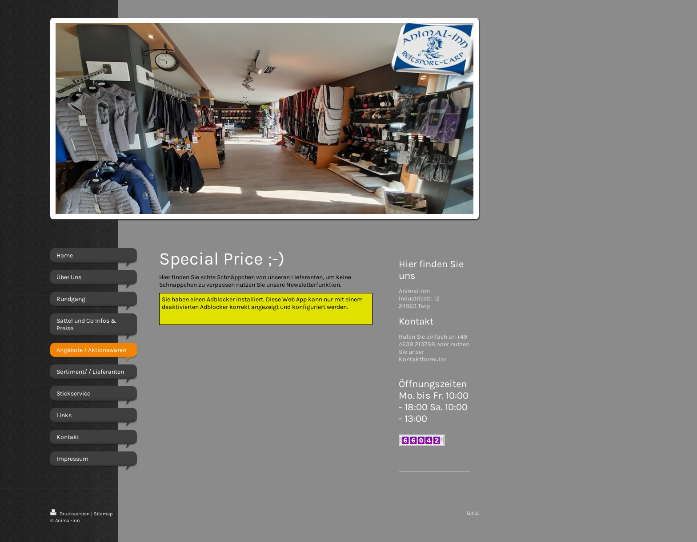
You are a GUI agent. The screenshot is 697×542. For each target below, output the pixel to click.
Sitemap (103, 514)
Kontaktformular (422, 359)
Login (473, 512)
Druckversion (70, 514)
